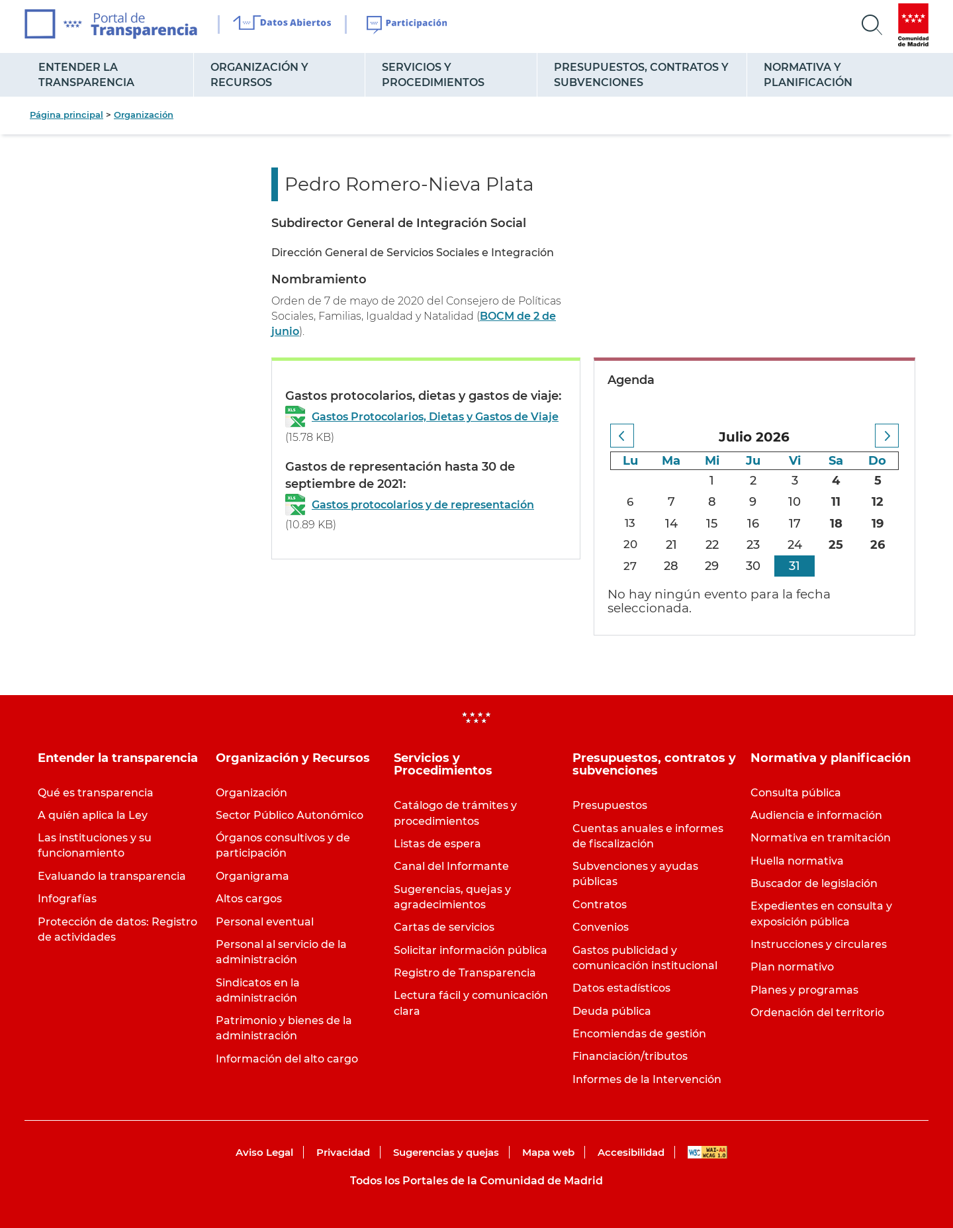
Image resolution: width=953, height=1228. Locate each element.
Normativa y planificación (808, 75)
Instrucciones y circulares (818, 944)
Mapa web (548, 1152)
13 (631, 523)
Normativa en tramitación (820, 837)
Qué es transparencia (96, 792)
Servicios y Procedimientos (433, 75)
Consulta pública (795, 792)
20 (630, 545)
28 (672, 566)
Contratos (599, 904)
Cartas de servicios (444, 927)
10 (795, 502)
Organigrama (252, 876)
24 (795, 545)
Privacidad (343, 1152)
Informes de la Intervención (646, 1079)
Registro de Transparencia (465, 973)
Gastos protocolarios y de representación (423, 504)
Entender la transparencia (86, 75)
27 (631, 566)
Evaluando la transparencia (112, 876)
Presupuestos (609, 805)
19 (878, 523)
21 (672, 545)
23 (753, 545)
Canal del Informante (451, 866)
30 (754, 566)
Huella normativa (797, 861)
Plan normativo (792, 967)
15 (713, 523)
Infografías (67, 898)
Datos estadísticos (621, 988)
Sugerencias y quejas (446, 1152)
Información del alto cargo (287, 1059)
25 (836, 545)
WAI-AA (707, 1152)
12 (878, 502)
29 (713, 566)
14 (672, 523)
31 (795, 566)
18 (836, 523)
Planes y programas (804, 990)
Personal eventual (265, 922)
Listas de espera (437, 843)
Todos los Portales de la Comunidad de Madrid (476, 1180)
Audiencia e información (816, 815)
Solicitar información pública (470, 950)
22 (712, 545)
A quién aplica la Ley (93, 815)
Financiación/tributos (630, 1056)
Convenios (600, 927)
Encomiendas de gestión (639, 1033)
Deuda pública (611, 1011)
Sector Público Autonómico (289, 815)
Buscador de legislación (814, 883)
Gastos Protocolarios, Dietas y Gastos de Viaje (435, 416)
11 (836, 502)
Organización (143, 114)
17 (795, 523)
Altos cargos (249, 898)
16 (754, 523)
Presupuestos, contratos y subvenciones (641, 75)
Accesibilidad (631, 1152)
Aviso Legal (264, 1152)
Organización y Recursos (259, 75)
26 (877, 545)
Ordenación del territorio (817, 1012)
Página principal (66, 114)
